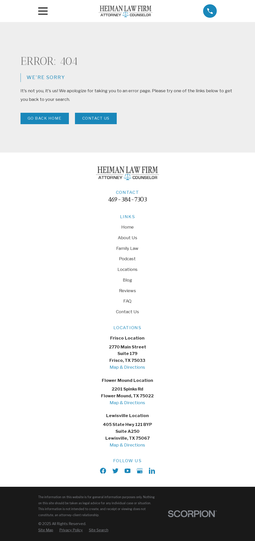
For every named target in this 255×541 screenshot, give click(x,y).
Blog (127, 280)
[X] (115, 471)
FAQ (127, 301)
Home (127, 227)
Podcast (127, 258)
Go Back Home (45, 118)
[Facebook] (103, 471)
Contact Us (96, 118)
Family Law (127, 248)
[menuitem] (45, 530)
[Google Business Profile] (140, 471)
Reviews (127, 290)
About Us (127, 237)
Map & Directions (127, 367)
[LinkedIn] (152, 471)
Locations (127, 269)
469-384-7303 (127, 199)
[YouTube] (128, 471)
